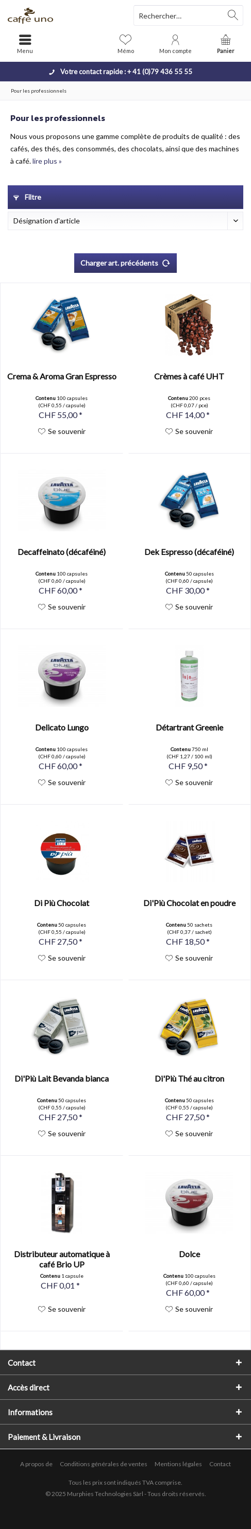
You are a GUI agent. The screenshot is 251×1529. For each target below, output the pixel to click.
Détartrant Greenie (189, 727)
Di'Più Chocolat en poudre (189, 903)
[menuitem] (226, 44)
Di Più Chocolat (61, 903)
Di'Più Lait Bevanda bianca (61, 1078)
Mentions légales (178, 1464)
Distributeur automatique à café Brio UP (62, 1259)
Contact (220, 1464)
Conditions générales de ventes (103, 1464)
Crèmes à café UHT (189, 376)
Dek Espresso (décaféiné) (189, 552)
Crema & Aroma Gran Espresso (61, 376)
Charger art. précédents (125, 261)
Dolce (189, 1254)
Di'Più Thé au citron (189, 1078)
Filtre (27, 197)
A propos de (36, 1464)
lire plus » (47, 161)
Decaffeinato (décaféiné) (62, 552)
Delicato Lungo (62, 727)
